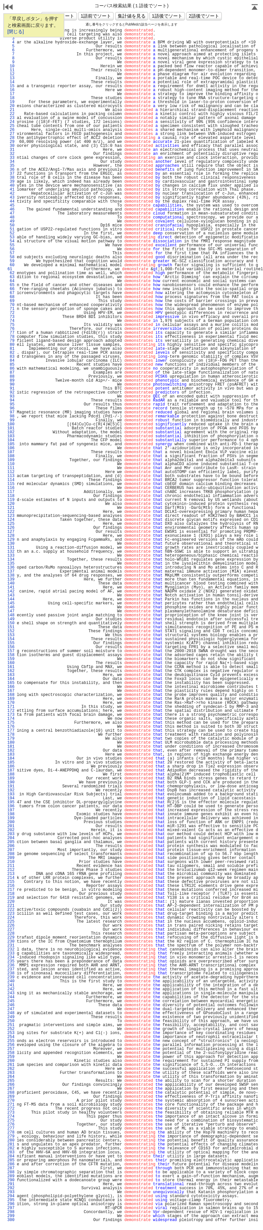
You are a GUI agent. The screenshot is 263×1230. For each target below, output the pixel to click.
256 (11, 1045)
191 (11, 786)
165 (11, 683)
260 (11, 1061)
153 (11, 635)
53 (11, 237)
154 (11, 639)
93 (11, 396)
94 (11, 400)
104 (11, 440)
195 (11, 802)
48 (11, 217)
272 (11, 1108)
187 (11, 770)
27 (11, 134)
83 (11, 356)
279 (11, 1136)
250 (11, 1021)
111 (11, 468)
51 (11, 229)
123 (11, 516)
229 (11, 937)
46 (11, 209)
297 (11, 1208)
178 (11, 734)
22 (11, 114)
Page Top (254, 8)
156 (11, 647)
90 (11, 384)
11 (11, 70)
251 (11, 1025)
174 (11, 718)
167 (11, 691)
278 (11, 1132)
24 (11, 122)
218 (11, 894)
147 (11, 611)
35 (11, 165)
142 (11, 591)
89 (11, 380)
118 (11, 496)
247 (11, 1009)
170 (11, 703)
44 (11, 201)
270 (11, 1100)
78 (11, 337)
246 (11, 1005)
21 (11, 110)
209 (11, 858)
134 (11, 559)
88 (11, 376)
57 (11, 253)
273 (11, 1112)
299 (11, 1216)
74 (11, 321)
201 (11, 826)
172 (11, 710)
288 (11, 1172)
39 (11, 181)
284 (11, 1156)
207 (11, 850)
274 (11, 1116)
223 (11, 913)
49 (11, 221)
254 (11, 1037)
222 (11, 909)
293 (11, 1192)
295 (11, 1200)
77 (11, 333)
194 (11, 798)
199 (11, 818)
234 (11, 957)
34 (11, 161)
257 (11, 1049)
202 (11, 830)
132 (11, 551)
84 (11, 360)
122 (11, 512)
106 (11, 448)
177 (11, 730)
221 (11, 905)
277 (11, 1128)
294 (11, 1196)
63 (11, 277)
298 (11, 1212)
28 (11, 138)
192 (11, 790)
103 (11, 436)
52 (11, 233)
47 (11, 213)
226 (11, 925)
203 (11, 834)
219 (11, 897)
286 (11, 1164)
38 (11, 177)
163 (11, 675)
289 (11, 1176)
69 (11, 301)
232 (11, 949)
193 (11, 794)
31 (11, 150)
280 (11, 1140)
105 (11, 444)
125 (11, 524)
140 (11, 583)
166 (11, 687)
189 (11, 778)
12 (11, 74)
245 (11, 1001)
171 (11, 707)
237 (11, 969)
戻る (8, 8)
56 (11, 249)
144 (11, 599)
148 (11, 615)
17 (11, 94)
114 (11, 480)
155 (11, 643)
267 (11, 1088)
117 (11, 492)
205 (11, 842)
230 (11, 941)
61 (9, 269)
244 (11, 997)
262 (11, 1069)
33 (11, 157)
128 (11, 535)
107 (11, 452)
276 (11, 1124)
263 (11, 1073)
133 (11, 555)
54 (11, 241)
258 (11, 1053)
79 (11, 340)
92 (11, 392)
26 (11, 130)
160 (11, 663)
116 (11, 488)
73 (11, 317)
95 (11, 404)
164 (11, 679)
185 (11, 762)
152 (11, 631)
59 (11, 261)
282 (11, 1148)
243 (11, 993)
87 (11, 372)
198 (11, 814)
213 (11, 874)
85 (11, 364)
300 (11, 1220)
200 (11, 822)
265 (11, 1080)
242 (11, 989)
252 (11, 1029)
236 (11, 965)
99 (11, 420)
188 (11, 774)
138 (11, 575)
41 (11, 189)
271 (11, 1104)
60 (11, 265)
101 (11, 428)
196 (11, 806)
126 (11, 527)
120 (11, 504)
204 (11, 838)
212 (11, 870)
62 (11, 273)
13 (11, 78)
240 (11, 981)
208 (11, 854)
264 (11, 1077)
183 (11, 754)
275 (11, 1120)
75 (11, 325)
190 (11, 782)
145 (11, 603)
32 (11, 154)
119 (11, 500)
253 (11, 1033)
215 (11, 882)
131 (11, 547)
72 (11, 313)
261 (11, 1065)
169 (11, 699)
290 (11, 1180)
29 (11, 142)
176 (11, 726)
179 (11, 738)
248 (11, 1013)
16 (11, 90)
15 (11, 86)
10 (11, 66)
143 (11, 595)
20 (11, 106)
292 (11, 1188)
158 (11, 655)
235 (11, 961)
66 (11, 289)
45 (11, 205)
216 (11, 886)
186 (11, 766)
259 (11, 1057)
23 (11, 118)
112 (11, 472)
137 (11, 571)
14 (11, 82)
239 (11, 977)
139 (11, 579)
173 (11, 714)
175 (11, 722)
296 (11, 1204)
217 (11, 890)
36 (11, 169)
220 (11, 901)
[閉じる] (15, 31)
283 (11, 1152)
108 (11, 456)
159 (11, 659)
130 (11, 543)
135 (11, 563)
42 (11, 193)
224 (11, 917)
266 (11, 1084)
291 (11, 1184)
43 (11, 197)
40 (11, 185)
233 (11, 953)
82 (11, 352)
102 (11, 432)
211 (11, 866)
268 (11, 1092)
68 (11, 297)
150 (11, 623)
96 (11, 408)
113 (11, 476)
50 (11, 225)
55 (11, 245)
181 (11, 746)
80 (11, 344)
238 (11, 973)
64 (11, 281)
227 (11, 929)
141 (11, 587)
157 (11, 651)
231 (11, 945)
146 (11, 607)
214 (11, 878)
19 (11, 102)
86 (11, 368)
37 (11, 173)
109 (11, 460)
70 (11, 305)
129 (11, 539)
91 (11, 388)
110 (11, 464)
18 (11, 98)
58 (11, 257)
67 (11, 293)
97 (11, 412)
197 (11, 810)
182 (11, 750)
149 (11, 619)
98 (11, 416)
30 (11, 146)
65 (11, 285)
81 (11, 348)
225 (11, 921)
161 (11, 667)
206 (11, 846)
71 (11, 309)
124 (11, 520)
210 (11, 862)
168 (11, 695)
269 (11, 1096)
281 (11, 1144)
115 (11, 484)
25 (11, 126)
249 (11, 1017)
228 (11, 933)
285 (11, 1160)
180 (11, 742)
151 (11, 627)
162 (11, 671)
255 (11, 1041)
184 (11, 758)
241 (11, 985)
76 (11, 329)
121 (11, 508)
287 (11, 1168)
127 (11, 531)
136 (11, 567)
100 (11, 424)
